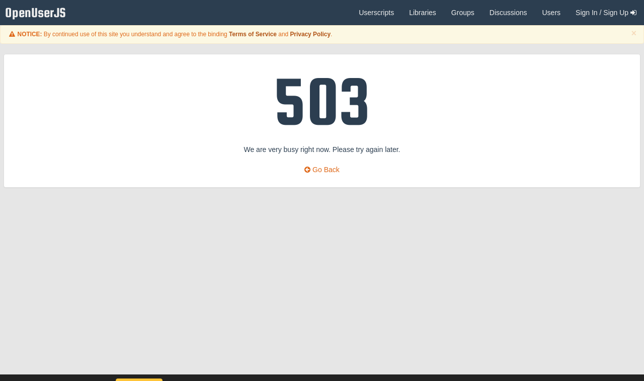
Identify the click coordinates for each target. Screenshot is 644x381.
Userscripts (376, 13)
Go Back (322, 170)
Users (551, 13)
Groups (462, 13)
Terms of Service (253, 34)
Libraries (422, 13)
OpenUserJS (38, 13)
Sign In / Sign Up (606, 13)
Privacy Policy (310, 34)
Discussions (508, 13)
